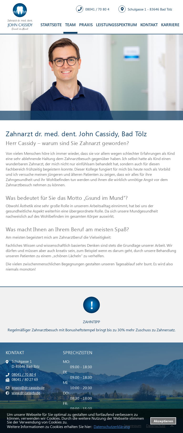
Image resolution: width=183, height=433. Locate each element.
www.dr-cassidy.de (26, 392)
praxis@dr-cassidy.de (28, 387)
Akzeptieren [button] (163, 420)
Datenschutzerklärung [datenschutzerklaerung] (112, 426)
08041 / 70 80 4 (24, 374)
